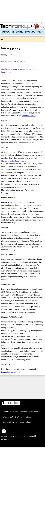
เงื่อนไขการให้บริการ (23, 417)
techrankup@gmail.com (10, 372)
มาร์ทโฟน (5, 32)
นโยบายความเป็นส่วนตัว (29, 412)
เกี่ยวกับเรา (7, 412)
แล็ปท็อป (19, 32)
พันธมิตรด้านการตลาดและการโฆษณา (18, 422)
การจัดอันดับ (30, 32)
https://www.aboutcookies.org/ (13, 161)
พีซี (13, 32)
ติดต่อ (15, 412)
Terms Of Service (29, 116)
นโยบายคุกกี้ (8, 417)
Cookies (4, 193)
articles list (5, 444)
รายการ (40, 32)
